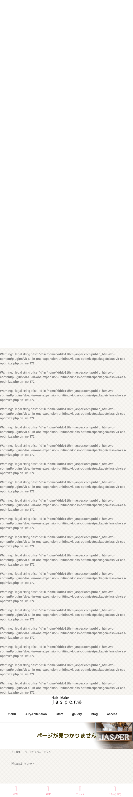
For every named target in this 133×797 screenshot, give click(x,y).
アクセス (80, 790)
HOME (48, 790)
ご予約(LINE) (114, 790)
